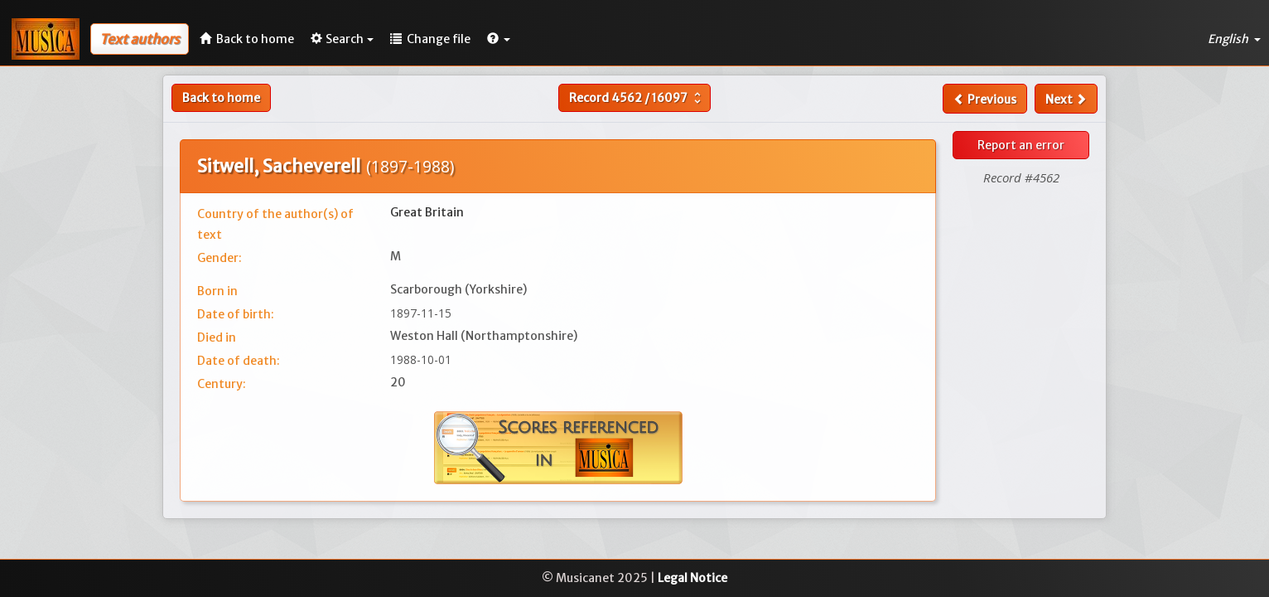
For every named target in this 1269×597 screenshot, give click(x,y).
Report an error (1020, 145)
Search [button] (342, 39)
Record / (637, 97)
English (1234, 39)
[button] (499, 39)
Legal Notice (692, 577)
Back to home (221, 97)
